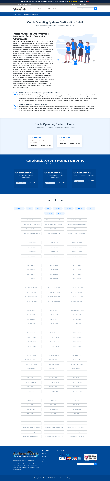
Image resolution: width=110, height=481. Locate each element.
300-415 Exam (77, 265)
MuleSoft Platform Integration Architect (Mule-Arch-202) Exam (77, 233)
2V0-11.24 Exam (31, 346)
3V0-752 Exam (31, 333)
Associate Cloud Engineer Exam (31, 423)
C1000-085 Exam (54, 251)
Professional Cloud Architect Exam (54, 432)
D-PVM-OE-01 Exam (54, 369)
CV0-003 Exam (31, 405)
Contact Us (44, 464)
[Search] (85, 8)
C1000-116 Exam (54, 247)
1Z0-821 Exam (64, 138)
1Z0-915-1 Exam (54, 382)
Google (60, 213)
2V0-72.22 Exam (77, 346)
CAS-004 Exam (54, 400)
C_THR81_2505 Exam (54, 296)
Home (31, 9)
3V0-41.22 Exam (31, 342)
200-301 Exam (54, 265)
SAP (48, 208)
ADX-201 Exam (54, 229)
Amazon (58, 208)
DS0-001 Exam (31, 414)
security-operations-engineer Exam (31, 432)
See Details (33, 182)
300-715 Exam (31, 265)
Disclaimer (44, 462)
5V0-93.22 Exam (54, 346)
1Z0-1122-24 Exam (31, 382)
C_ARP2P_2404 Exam (31, 296)
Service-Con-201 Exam (77, 220)
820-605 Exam (31, 269)
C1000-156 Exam (77, 247)
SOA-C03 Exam (77, 314)
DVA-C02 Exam (54, 314)
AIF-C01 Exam (31, 323)
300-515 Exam (77, 278)
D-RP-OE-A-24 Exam (31, 364)
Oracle (20, 14)
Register (83, 4)
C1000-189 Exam (31, 251)
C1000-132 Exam (31, 256)
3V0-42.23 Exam (31, 337)
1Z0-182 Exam (54, 391)
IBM (30, 208)
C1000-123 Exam (54, 242)
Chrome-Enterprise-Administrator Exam (54, 423)
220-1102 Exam (31, 409)
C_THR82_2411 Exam (31, 287)
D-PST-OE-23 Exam (77, 369)
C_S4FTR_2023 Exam (54, 287)
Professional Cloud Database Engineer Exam (32, 436)
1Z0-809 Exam (77, 378)
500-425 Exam (54, 274)
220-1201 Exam (77, 400)
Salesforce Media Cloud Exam (54, 220)
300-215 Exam (77, 274)
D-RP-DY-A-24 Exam (77, 360)
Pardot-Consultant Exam (54, 233)
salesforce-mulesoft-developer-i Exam (77, 224)
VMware (69, 208)
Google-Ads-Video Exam (77, 436)
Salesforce (19, 208)
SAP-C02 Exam (31, 319)
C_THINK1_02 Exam (54, 292)
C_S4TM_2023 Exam (31, 292)
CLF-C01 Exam (31, 314)
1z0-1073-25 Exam (54, 387)
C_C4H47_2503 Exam (54, 301)
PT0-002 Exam (54, 409)
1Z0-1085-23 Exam (54, 378)
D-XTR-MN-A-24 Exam (31, 360)
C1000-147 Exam (77, 242)
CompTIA (49, 213)
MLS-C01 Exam (54, 310)
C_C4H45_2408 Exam (77, 292)
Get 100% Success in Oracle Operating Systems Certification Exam (39, 93)
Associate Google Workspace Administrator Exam (77, 423)
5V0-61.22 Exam (54, 333)
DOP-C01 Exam (54, 323)
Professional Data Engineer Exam (77, 432)
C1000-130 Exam (77, 256)
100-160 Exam (54, 269)
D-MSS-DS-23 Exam (54, 364)
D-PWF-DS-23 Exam (54, 360)
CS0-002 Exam (54, 405)
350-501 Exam (77, 269)
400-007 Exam (54, 278)
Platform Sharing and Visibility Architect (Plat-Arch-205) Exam (54, 224)
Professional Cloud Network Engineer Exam (32, 427)
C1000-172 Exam (77, 251)
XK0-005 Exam (31, 400)
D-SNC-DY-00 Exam (54, 355)
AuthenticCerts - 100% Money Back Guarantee (33, 104)
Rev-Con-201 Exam (31, 229)
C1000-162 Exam (31, 242)
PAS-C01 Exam (77, 323)
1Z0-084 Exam (31, 378)
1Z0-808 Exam (31, 391)
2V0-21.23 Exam (54, 337)
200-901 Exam (31, 274)
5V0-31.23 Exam (77, 342)
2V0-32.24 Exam (77, 337)
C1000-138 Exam (54, 256)
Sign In (74, 4)
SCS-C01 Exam (31, 310)
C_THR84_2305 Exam (77, 296)
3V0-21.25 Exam (77, 333)
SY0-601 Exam (77, 405)
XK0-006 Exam (54, 414)
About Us (44, 453)
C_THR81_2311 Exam (77, 287)
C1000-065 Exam (31, 247)
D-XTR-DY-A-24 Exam (77, 364)
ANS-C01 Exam (54, 319)
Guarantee (44, 456)
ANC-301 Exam (31, 220)
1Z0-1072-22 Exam (77, 382)
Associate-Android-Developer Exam (54, 427)
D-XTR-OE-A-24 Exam (31, 369)
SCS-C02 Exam (77, 319)
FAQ (43, 459)
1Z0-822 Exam (35, 138)
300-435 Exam (31, 278)
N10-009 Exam (77, 409)
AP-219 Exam (77, 229)
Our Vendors (39, 9)
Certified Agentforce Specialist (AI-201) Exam (32, 233)
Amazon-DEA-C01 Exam (77, 310)
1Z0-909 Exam (31, 387)
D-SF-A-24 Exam (31, 355)
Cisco (38, 208)
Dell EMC (80, 208)
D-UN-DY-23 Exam (77, 355)
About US (47, 9)
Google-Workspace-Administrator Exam (54, 436)
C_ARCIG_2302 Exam (77, 301)
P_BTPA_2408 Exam (31, 301)
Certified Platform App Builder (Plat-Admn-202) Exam (32, 224)
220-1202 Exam (77, 414)
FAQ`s (54, 9)
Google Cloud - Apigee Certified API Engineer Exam (77, 427)
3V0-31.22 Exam (54, 342)
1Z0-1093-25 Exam (77, 391)
